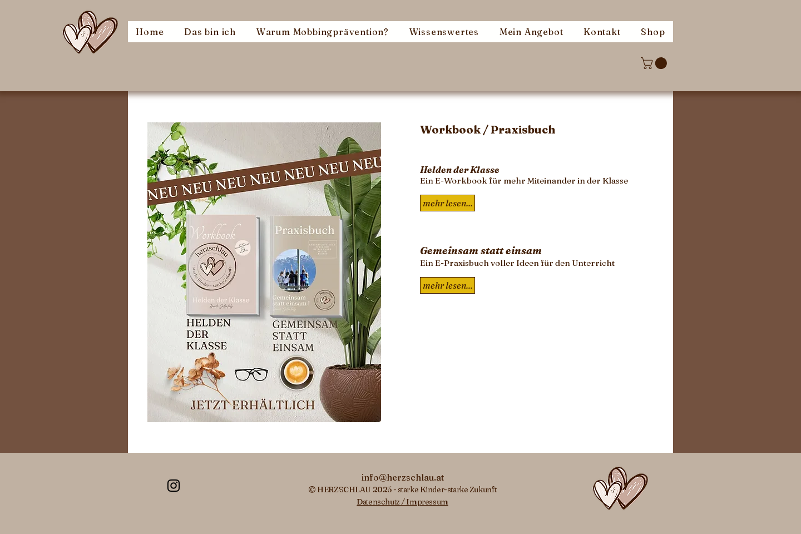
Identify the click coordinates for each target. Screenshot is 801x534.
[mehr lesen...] (447, 285)
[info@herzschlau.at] (402, 477)
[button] (655, 63)
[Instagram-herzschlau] (173, 485)
